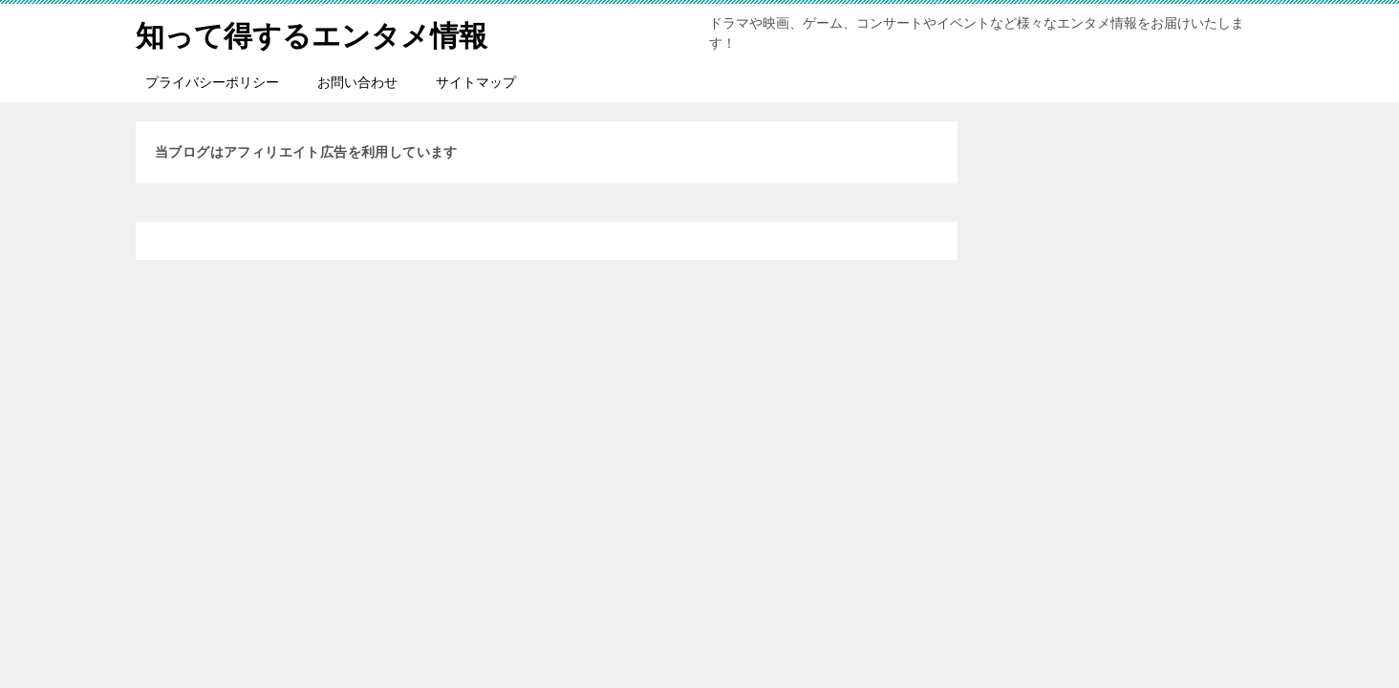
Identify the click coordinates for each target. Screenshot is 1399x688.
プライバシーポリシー (212, 82)
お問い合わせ (357, 82)
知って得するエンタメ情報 (311, 32)
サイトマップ (476, 82)
